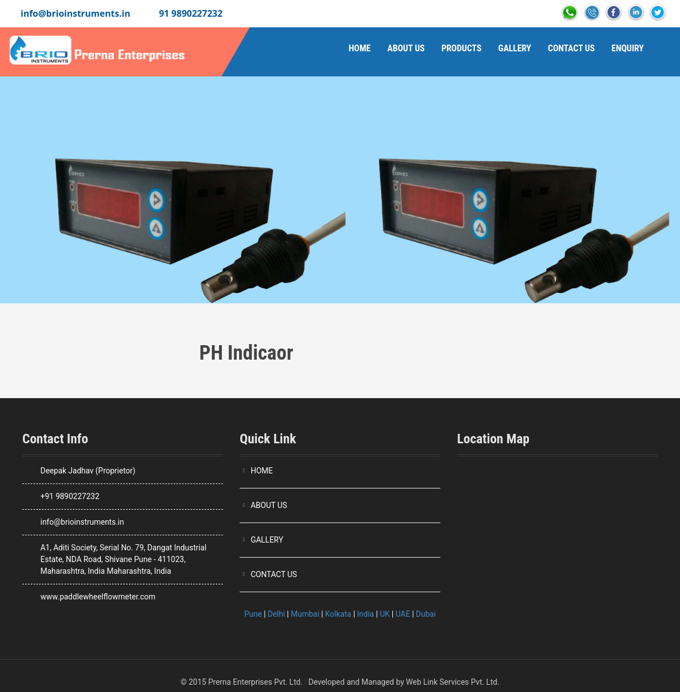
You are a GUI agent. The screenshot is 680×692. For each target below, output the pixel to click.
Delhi (276, 613)
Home (359, 48)
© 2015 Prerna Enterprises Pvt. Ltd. (242, 682)
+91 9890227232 (69, 496)
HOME (262, 470)
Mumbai (305, 613)
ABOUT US (269, 505)
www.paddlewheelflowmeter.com (97, 596)
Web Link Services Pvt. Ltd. (452, 682)
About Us (406, 48)
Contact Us (571, 48)
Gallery (514, 48)
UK (385, 613)
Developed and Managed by (356, 682)
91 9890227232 (190, 13)
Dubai (426, 613)
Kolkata (338, 613)
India (365, 613)
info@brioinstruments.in (75, 13)
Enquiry (627, 48)
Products (461, 48)
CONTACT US (274, 574)
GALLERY (267, 539)
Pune (253, 613)
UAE (403, 613)
